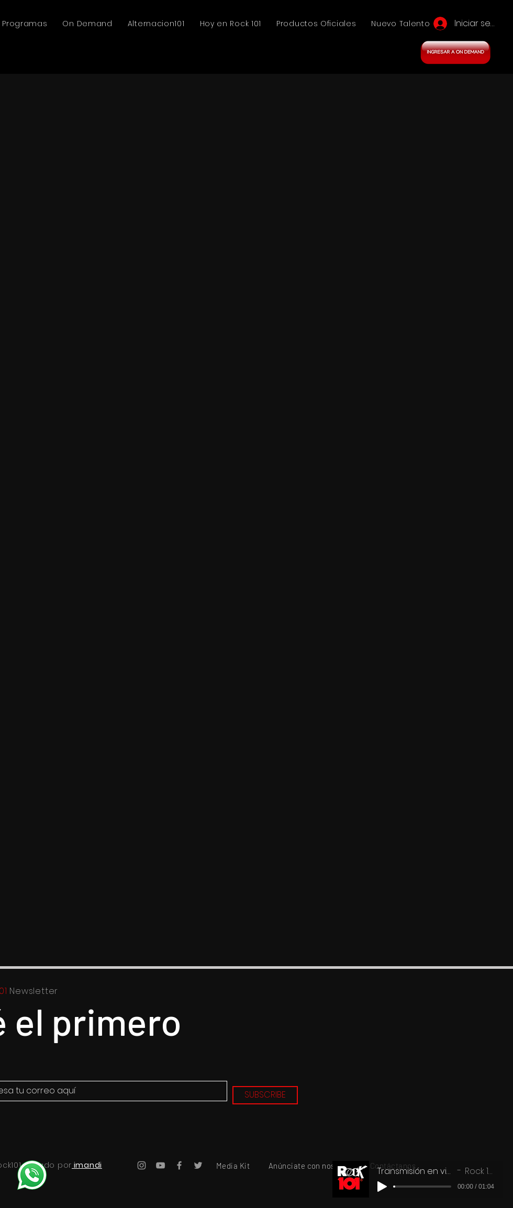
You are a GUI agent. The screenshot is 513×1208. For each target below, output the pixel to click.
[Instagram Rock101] (141, 1165)
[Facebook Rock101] (179, 1165)
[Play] (382, 1186)
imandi (87, 1165)
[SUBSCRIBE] (265, 1095)
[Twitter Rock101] (198, 1165)
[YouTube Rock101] (160, 1165)
